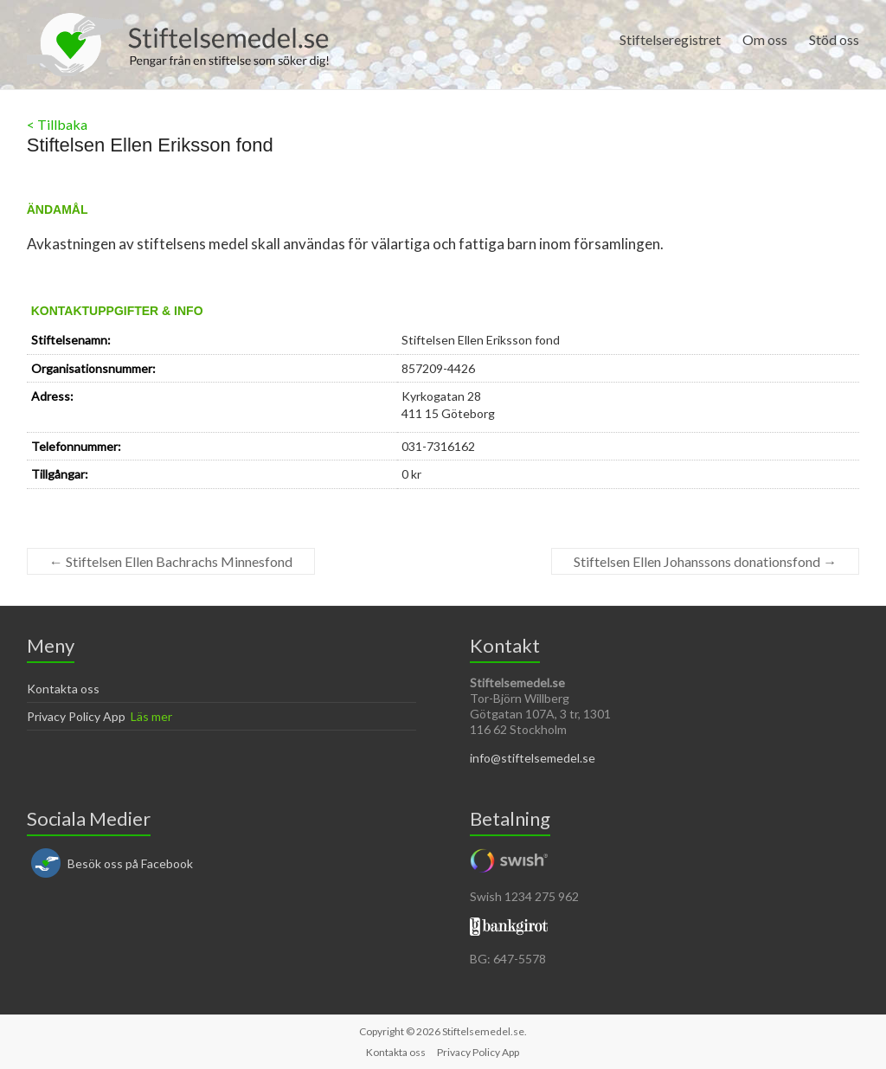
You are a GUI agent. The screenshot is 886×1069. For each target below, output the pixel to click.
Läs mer (151, 716)
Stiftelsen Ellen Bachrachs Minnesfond (170, 561)
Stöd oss (834, 39)
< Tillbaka (57, 124)
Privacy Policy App (76, 716)
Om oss (764, 39)
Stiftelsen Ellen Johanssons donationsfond (705, 561)
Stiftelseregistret (670, 39)
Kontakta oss (63, 688)
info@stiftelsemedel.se (532, 757)
